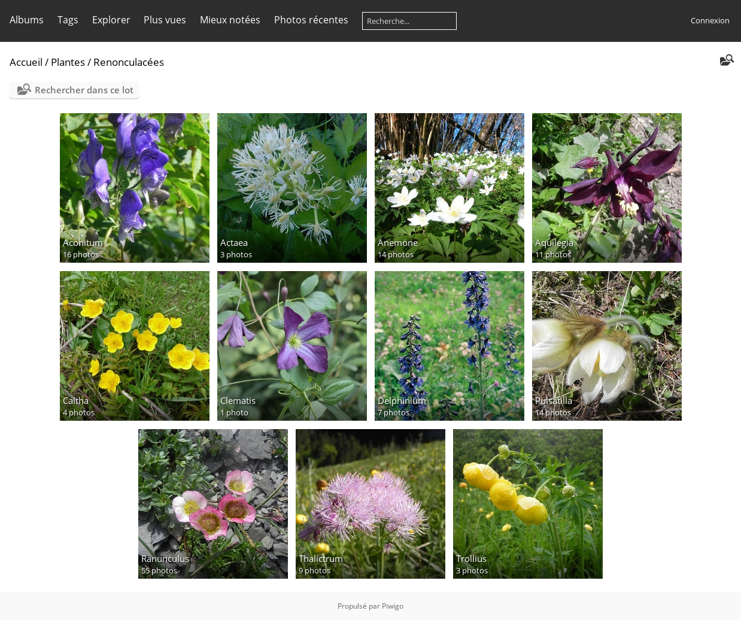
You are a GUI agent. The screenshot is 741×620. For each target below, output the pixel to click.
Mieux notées (230, 19)
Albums (27, 19)
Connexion (710, 20)
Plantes (68, 62)
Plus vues (165, 19)
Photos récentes (311, 19)
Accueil (26, 62)
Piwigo (392, 606)
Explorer (111, 19)
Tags (67, 19)
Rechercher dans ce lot (84, 90)
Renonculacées (128, 62)
